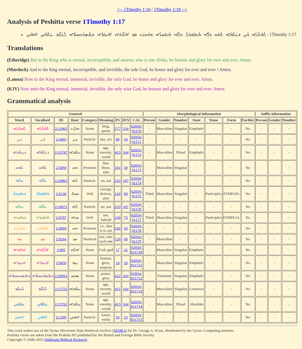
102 (118, 228)
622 (118, 276)
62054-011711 (136, 262)
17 (117, 250)
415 (118, 152)
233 (118, 180)
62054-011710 (136, 249)
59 (126, 167)
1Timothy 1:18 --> (170, 9)
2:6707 (61, 217)
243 (125, 276)
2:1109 (61, 317)
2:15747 (61, 152)
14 (117, 263)
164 (125, 152)
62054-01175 (136, 193)
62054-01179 (136, 239)
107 (125, 180)
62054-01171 (136, 139)
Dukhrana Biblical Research (65, 339)
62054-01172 (136, 152)
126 (118, 239)
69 (126, 193)
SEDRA (119, 330)
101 (118, 167)
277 (118, 128)
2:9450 (61, 263)
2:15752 (61, 289)
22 (126, 250)
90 (117, 139)
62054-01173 (136, 167)
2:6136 (61, 193)
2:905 (61, 250)
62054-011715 (136, 317)
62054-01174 (136, 180)
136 (118, 217)
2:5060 (61, 167)
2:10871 (61, 207)
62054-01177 (136, 217)
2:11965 (61, 128)
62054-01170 (136, 128)
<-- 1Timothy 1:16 (134, 9)
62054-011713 (136, 288)
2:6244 (61, 239)
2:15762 (61, 304)
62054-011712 (136, 275)
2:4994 (61, 228)
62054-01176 (136, 206)
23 (126, 317)
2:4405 (61, 139)
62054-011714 (136, 304)
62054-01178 (136, 228)
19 (117, 317)
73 (126, 217)
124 (125, 128)
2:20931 (61, 276)
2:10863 (61, 180)
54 (126, 139)
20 (126, 263)
